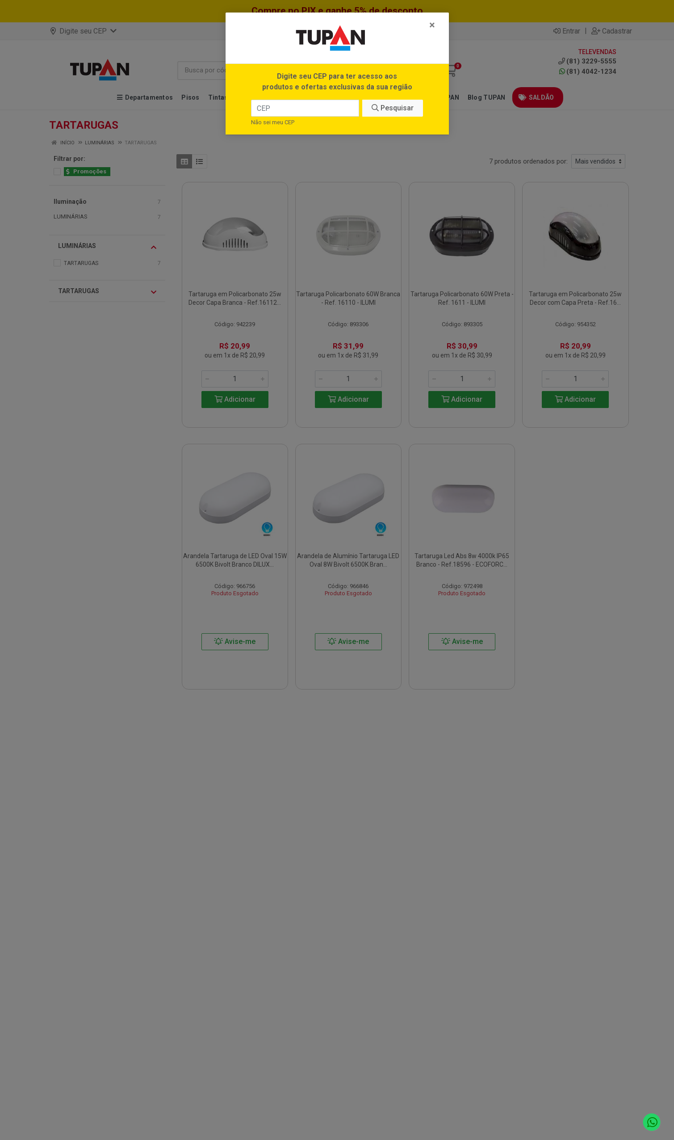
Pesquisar (393, 108)
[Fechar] (432, 25)
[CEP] (305, 108)
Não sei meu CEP (272, 122)
